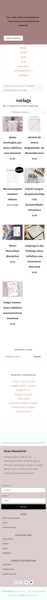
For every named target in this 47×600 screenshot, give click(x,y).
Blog (23, 62)
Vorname (6, 485)
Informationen (22, 71)
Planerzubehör (23, 411)
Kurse (23, 53)
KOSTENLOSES (9, 527)
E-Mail (4, 496)
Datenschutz (31, 595)
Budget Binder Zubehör (23, 385)
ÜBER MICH (8, 539)
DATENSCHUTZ (9, 574)
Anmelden (23, 75)
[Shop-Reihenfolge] (27, 112)
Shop (23, 57)
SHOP (5, 523)
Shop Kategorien (11, 86)
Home (23, 48)
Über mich (23, 66)
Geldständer (23, 398)
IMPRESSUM (8, 569)
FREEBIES (7, 553)
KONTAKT (7, 565)
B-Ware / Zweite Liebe (23, 381)
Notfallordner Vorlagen (24, 407)
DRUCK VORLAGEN (11, 518)
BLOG (5, 548)
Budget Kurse (23, 390)
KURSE (6, 544)
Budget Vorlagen (23, 394)
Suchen (37, 357)
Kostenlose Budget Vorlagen (23, 403)
